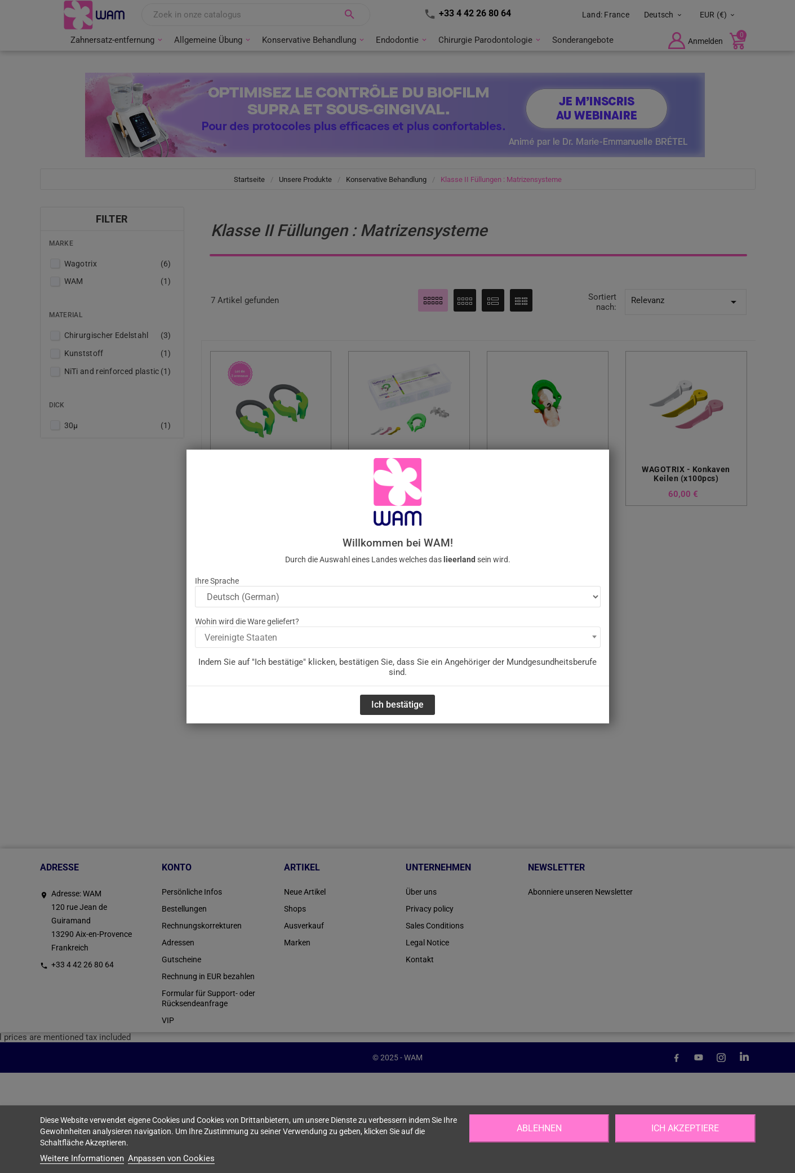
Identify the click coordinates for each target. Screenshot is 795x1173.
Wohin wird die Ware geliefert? (247, 621)
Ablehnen (539, 1128)
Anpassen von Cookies (171, 1158)
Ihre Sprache (217, 580)
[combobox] (398, 637)
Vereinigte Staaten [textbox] (241, 637)
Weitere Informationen (82, 1158)
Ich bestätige (397, 704)
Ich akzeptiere (685, 1128)
